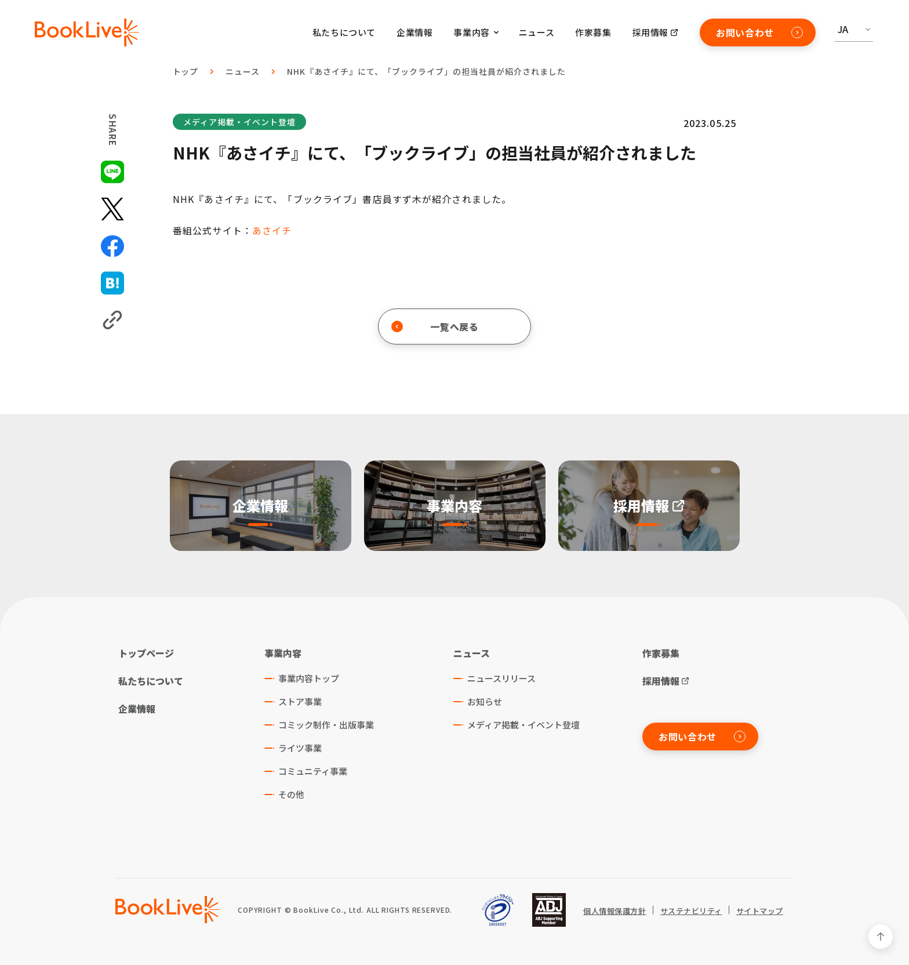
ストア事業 (300, 701)
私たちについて (344, 32)
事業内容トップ (308, 678)
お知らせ (484, 701)
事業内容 (282, 653)
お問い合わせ (759, 32)
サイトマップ (759, 911)
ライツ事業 (300, 748)
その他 (291, 794)
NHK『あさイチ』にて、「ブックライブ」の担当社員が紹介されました (426, 71)
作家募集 (593, 32)
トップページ (146, 653)
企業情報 (414, 32)
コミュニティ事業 (312, 771)
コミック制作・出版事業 (326, 725)
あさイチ (272, 230)
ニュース (536, 32)
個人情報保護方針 (614, 911)
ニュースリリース (501, 678)
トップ (186, 71)
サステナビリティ (691, 911)
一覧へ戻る (435, 326)
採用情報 (650, 32)
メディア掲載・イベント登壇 (239, 122)
